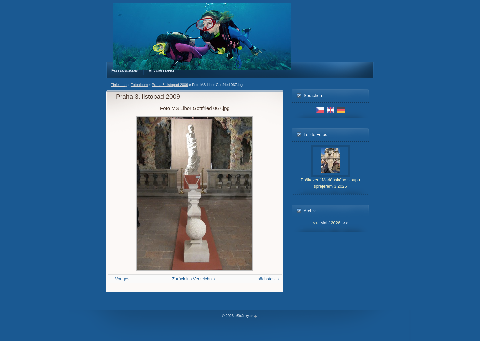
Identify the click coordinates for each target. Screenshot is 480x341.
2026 (335, 222)
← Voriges (119, 278)
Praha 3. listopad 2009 (170, 85)
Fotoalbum (125, 70)
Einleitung (162, 70)
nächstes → (268, 278)
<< (315, 222)
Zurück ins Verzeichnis (193, 278)
